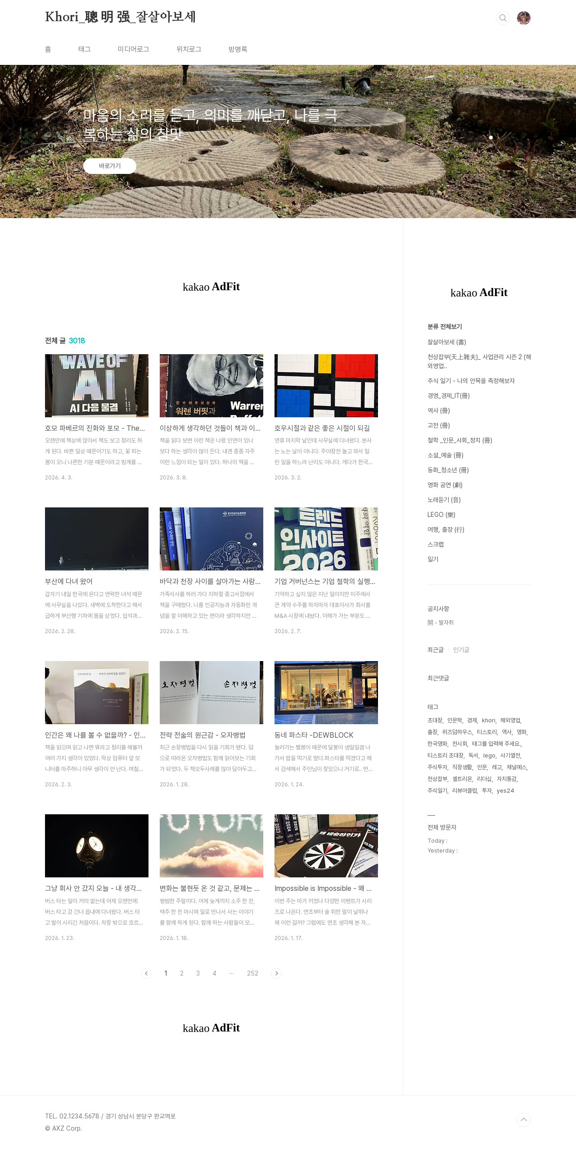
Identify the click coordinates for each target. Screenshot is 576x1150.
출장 (432, 732)
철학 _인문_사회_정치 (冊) (460, 440)
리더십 (484, 779)
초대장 (435, 720)
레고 (497, 767)
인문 (482, 767)
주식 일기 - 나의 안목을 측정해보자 (471, 380)
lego (489, 755)
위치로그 (189, 49)
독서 (473, 755)
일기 (433, 559)
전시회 (459, 743)
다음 (276, 973)
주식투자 (437, 767)
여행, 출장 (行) (446, 529)
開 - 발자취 (441, 622)
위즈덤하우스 (457, 732)
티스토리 (487, 732)
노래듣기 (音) (444, 499)
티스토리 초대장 (446, 755)
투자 (487, 790)
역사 (507, 732)
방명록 (238, 49)
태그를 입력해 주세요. (496, 743)
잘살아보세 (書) (447, 342)
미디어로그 (133, 49)
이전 (146, 973)
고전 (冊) (439, 425)
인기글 (461, 649)
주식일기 (437, 790)
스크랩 (436, 544)
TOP (524, 1120)
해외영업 (510, 720)
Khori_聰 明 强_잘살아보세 (120, 17)
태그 (84, 49)
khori (488, 720)
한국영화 (437, 743)
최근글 (436, 649)
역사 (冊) (439, 410)
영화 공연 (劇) (445, 484)
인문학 (454, 720)
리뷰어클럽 (464, 790)
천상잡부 (437, 779)
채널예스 (516, 767)
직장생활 (462, 767)
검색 (503, 18)
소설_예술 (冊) (446, 455)
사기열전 (510, 755)
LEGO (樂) (441, 514)
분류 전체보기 (445, 326)
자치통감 (507, 779)
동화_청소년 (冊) (448, 470)
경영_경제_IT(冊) (449, 395)
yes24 (505, 790)
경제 (472, 720)
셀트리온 (462, 779)
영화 (521, 732)
